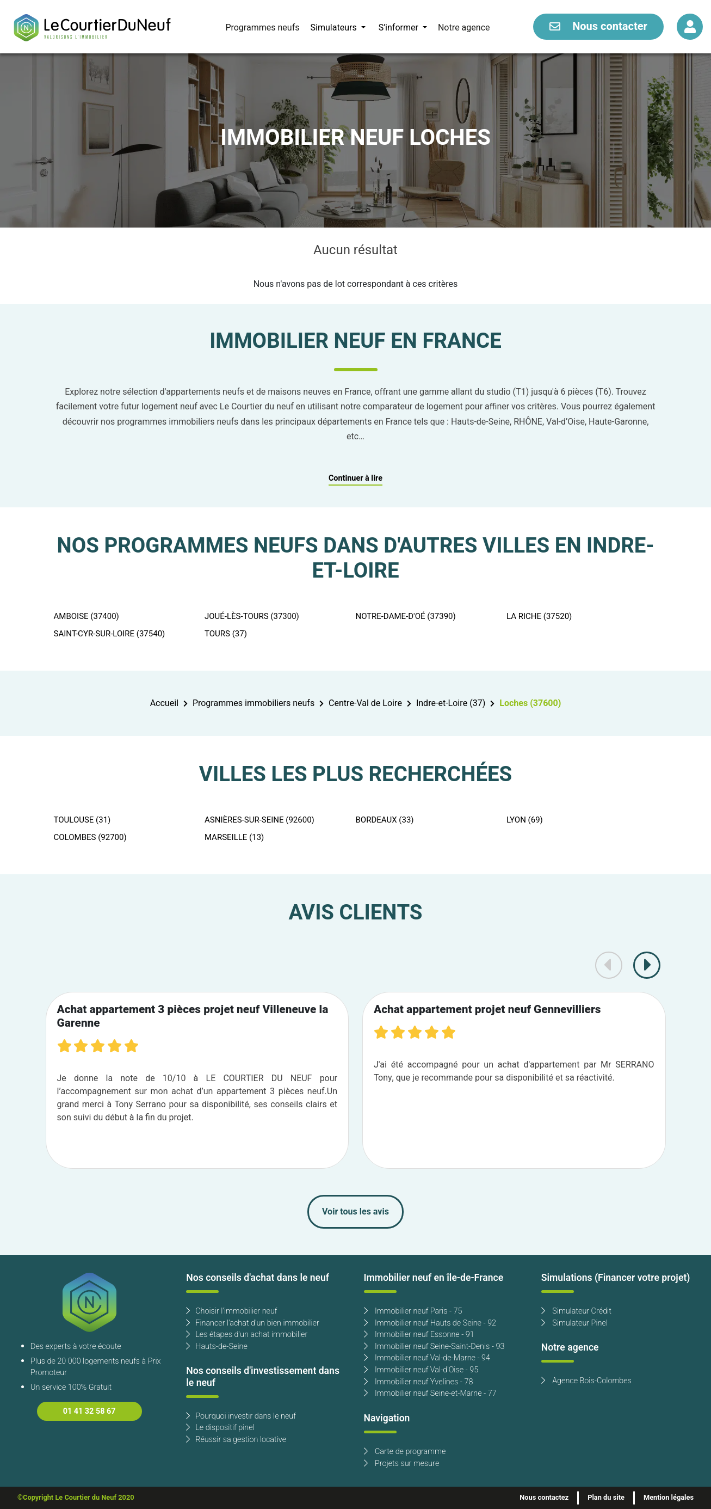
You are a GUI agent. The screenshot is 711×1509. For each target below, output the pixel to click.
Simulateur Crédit (576, 1311)
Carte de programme (405, 1451)
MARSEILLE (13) (234, 837)
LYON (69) (524, 820)
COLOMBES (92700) (90, 837)
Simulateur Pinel (574, 1323)
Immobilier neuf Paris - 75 (413, 1311)
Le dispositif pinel (220, 1427)
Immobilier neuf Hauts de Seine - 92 (430, 1323)
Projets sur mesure (402, 1463)
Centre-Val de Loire (365, 703)
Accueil (164, 703)
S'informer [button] (400, 27)
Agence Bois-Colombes (586, 1381)
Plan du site (606, 1497)
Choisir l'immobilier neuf (231, 1311)
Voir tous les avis (355, 1211)
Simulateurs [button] (334, 27)
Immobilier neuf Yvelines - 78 (418, 1382)
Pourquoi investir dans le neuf (241, 1416)
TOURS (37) (226, 634)
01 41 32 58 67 (89, 1411)
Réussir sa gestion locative (236, 1439)
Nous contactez (544, 1497)
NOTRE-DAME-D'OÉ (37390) (406, 616)
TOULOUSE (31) (82, 820)
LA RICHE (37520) (539, 616)
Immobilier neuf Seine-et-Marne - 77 (430, 1393)
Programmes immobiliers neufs (253, 703)
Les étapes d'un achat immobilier (246, 1334)
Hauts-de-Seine (217, 1346)
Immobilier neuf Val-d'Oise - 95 (421, 1370)
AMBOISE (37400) (86, 616)
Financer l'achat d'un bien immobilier (252, 1323)
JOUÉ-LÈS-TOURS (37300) (252, 616)
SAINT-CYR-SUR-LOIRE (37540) (109, 634)
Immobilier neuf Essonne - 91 (419, 1334)
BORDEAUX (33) (385, 820)
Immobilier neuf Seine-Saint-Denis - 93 (434, 1346)
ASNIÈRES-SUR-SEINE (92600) (259, 820)
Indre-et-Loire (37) (450, 703)
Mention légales (669, 1497)
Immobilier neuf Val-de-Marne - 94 (427, 1358)
